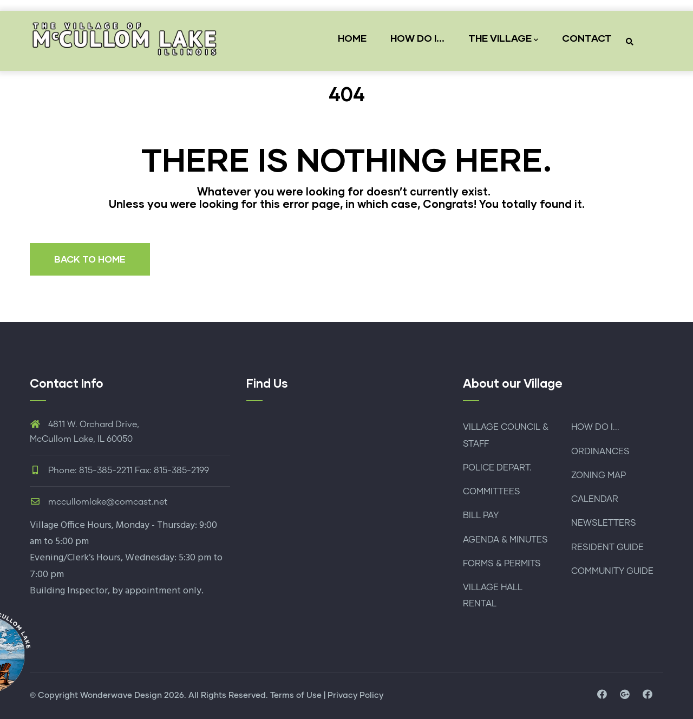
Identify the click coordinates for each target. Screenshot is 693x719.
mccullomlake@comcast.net (99, 502)
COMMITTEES (491, 491)
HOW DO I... (417, 38)
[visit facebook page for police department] (647, 695)
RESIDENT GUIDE (607, 547)
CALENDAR (594, 499)
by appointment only (156, 591)
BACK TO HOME (90, 259)
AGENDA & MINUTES (505, 539)
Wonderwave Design (121, 695)
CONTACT (587, 38)
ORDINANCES (600, 451)
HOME (352, 38)
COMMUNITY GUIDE (612, 571)
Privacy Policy (355, 695)
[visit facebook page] (602, 695)
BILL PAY (481, 515)
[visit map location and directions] (625, 695)
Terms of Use (296, 695)
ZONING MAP (598, 475)
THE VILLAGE (503, 38)
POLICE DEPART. (497, 467)
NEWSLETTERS (603, 523)
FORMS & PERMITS (502, 563)
